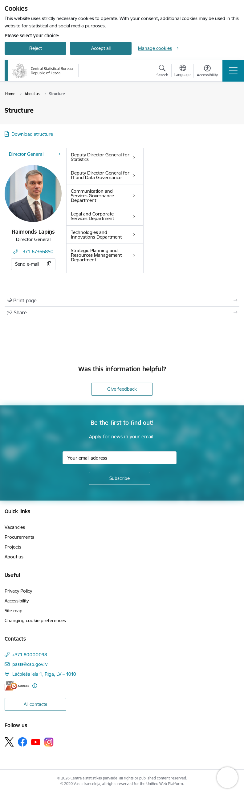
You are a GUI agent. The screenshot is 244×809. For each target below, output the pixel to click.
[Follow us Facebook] (22, 742)
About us (14, 557)
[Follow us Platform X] (9, 742)
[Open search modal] (162, 71)
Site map (13, 611)
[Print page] (122, 300)
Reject (35, 48)
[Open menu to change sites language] (182, 71)
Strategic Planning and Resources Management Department (96, 255)
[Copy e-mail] (49, 264)
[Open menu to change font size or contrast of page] (207, 71)
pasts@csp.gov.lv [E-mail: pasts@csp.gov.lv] (29, 664)
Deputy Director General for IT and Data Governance (100, 175)
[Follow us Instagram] (49, 742)
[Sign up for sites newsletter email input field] (120, 457)
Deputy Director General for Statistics (100, 157)
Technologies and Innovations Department (96, 234)
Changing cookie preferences (35, 620)
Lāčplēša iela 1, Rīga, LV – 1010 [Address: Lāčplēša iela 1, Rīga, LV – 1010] (44, 674)
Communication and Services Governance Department (92, 195)
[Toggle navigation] (233, 71)
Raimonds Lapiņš (33, 231)
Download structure (32, 134)
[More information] (34, 685)
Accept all (101, 48)
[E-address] (17, 686)
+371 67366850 (36, 251)
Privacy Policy (18, 591)
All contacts (35, 704)
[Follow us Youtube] (35, 741)
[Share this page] (122, 312)
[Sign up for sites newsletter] (119, 478)
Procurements (19, 537)
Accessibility (17, 601)
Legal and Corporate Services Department (92, 216)
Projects (13, 547)
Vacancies (15, 527)
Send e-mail (27, 264)
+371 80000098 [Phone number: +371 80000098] (29, 655)
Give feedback (122, 389)
